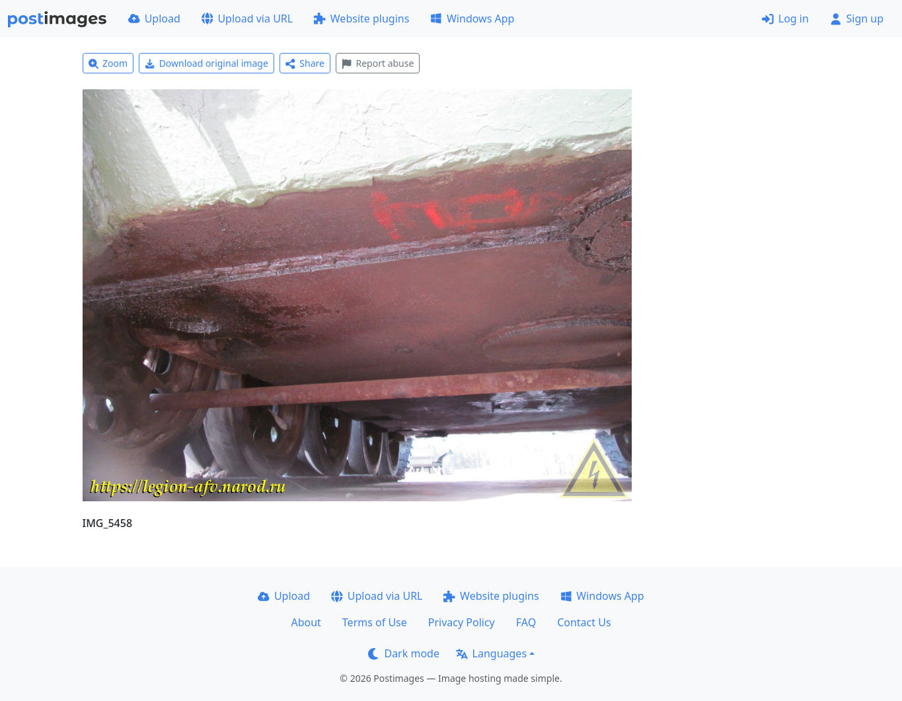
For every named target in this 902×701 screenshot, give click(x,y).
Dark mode (403, 653)
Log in (785, 18)
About (305, 622)
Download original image (206, 63)
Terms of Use (374, 622)
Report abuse (378, 63)
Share (304, 63)
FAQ (526, 622)
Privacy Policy (461, 622)
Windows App (472, 18)
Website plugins (361, 18)
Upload (154, 18)
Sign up (856, 18)
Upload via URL (247, 18)
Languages (491, 653)
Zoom (108, 63)
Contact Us (584, 622)
